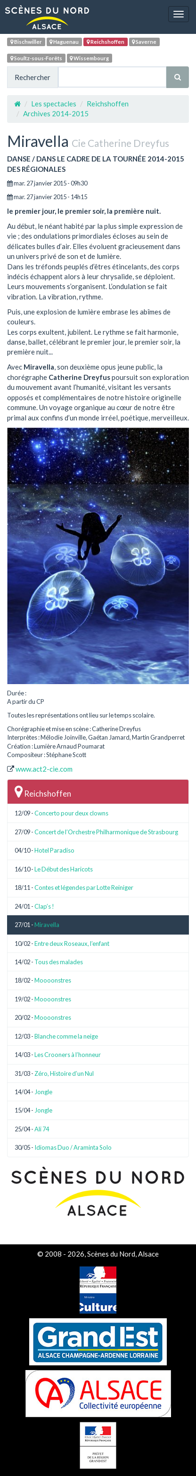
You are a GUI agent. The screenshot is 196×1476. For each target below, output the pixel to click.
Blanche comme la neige (66, 1036)
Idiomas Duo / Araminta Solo (73, 1147)
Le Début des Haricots (63, 869)
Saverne (144, 42)
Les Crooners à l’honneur (67, 1054)
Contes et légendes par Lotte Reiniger (83, 887)
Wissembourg (89, 58)
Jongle (43, 1092)
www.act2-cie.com (44, 769)
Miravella (46, 924)
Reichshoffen (105, 42)
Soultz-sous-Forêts (36, 58)
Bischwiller (26, 42)
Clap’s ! (44, 906)
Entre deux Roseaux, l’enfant (71, 943)
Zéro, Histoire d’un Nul (64, 1073)
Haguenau (64, 42)
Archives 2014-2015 (56, 113)
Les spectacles (53, 103)
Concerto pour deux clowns (71, 813)
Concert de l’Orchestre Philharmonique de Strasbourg (106, 832)
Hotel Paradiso (54, 850)
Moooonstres (52, 980)
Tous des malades (58, 962)
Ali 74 (41, 1129)
